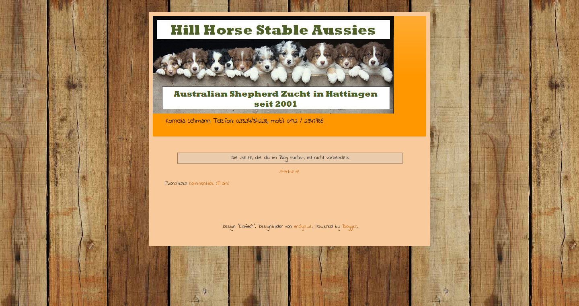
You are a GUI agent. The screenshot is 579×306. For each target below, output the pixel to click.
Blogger (349, 226)
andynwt (303, 226)
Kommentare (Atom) (209, 183)
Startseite (289, 172)
